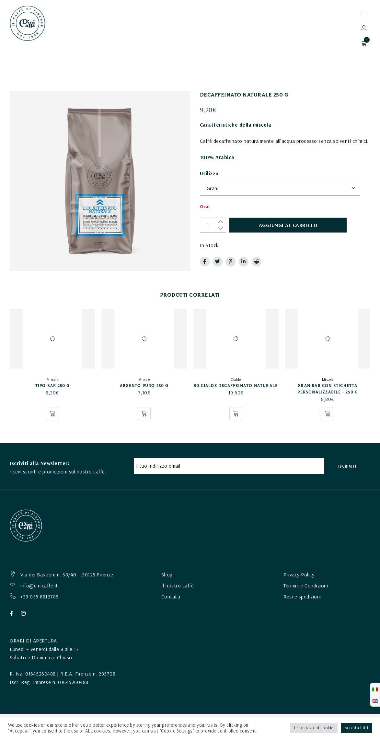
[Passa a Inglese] (375, 700)
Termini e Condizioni (305, 584)
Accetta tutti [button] (356, 727)
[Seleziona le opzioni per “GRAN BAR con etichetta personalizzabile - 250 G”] (327, 413)
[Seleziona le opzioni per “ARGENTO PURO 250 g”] (144, 413)
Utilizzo (209, 173)
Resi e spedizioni (302, 595)
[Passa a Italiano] (375, 689)
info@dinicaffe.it (39, 584)
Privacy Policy (298, 573)
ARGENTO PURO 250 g (144, 385)
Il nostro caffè (177, 584)
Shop (167, 573)
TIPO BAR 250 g (52, 385)
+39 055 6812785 (39, 595)
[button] (236, 413)
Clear (205, 206)
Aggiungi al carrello (266, 225)
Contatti (170, 595)
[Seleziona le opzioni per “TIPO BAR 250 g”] (52, 413)
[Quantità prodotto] (213, 225)
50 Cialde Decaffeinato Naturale (236, 385)
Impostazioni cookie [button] (314, 727)
